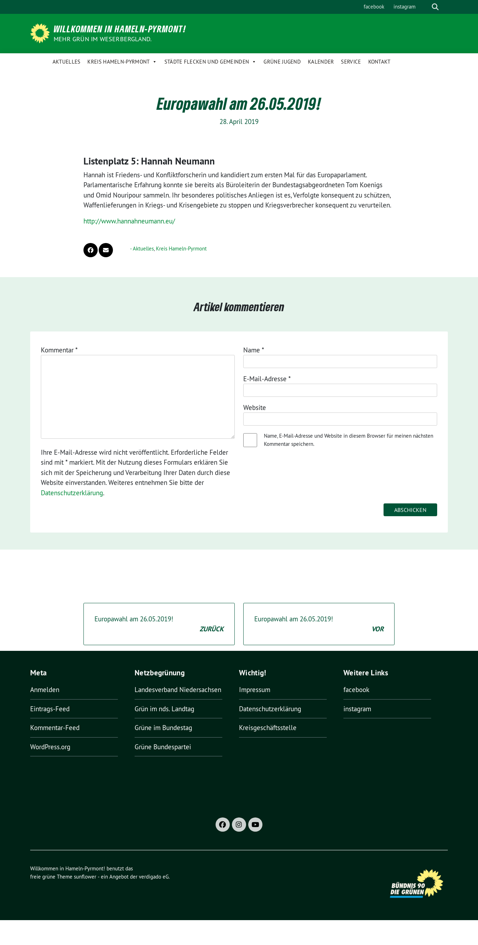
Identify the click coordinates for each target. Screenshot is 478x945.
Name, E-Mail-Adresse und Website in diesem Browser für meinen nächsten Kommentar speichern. (348, 439)
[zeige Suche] (435, 7)
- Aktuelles (142, 248)
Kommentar (59, 350)
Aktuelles (67, 61)
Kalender (321, 61)
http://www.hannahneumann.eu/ (129, 221)
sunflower (85, 876)
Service (351, 61)
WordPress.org (50, 746)
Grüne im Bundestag (163, 727)
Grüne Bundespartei (163, 746)
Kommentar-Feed (55, 727)
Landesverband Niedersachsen (178, 689)
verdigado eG (154, 876)
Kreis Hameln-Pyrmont (122, 61)
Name (253, 350)
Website (254, 407)
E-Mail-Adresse (267, 378)
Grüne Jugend (282, 61)
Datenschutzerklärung (72, 492)
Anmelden (44, 689)
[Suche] (425, 7)
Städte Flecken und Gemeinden (210, 61)
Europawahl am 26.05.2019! (159, 624)
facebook (374, 6)
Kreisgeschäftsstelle (268, 727)
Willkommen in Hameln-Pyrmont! (120, 28)
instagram (404, 6)
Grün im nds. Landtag (164, 708)
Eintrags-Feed (50, 708)
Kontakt (379, 61)
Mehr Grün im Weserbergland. (103, 39)
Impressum (254, 689)
